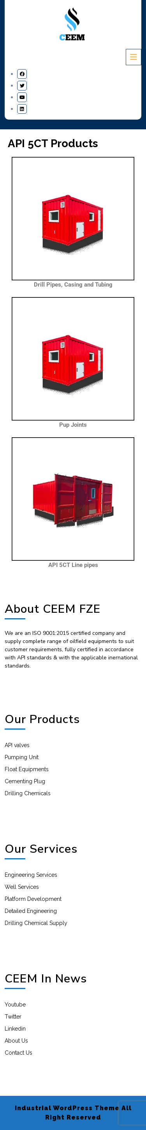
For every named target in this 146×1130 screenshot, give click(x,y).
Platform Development (33, 899)
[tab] (133, 57)
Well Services (22, 887)
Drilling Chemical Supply (36, 923)
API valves (17, 745)
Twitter (13, 1017)
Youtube (15, 1004)
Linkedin (15, 1029)
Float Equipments (27, 769)
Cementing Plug (25, 781)
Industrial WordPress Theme (67, 1108)
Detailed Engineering (31, 911)
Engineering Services (31, 875)
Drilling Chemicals (28, 793)
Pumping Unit (22, 757)
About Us (16, 1041)
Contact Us (18, 1053)
